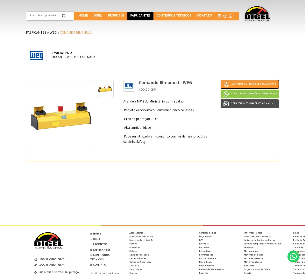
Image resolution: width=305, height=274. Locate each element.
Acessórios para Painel (141, 237)
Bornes (133, 244)
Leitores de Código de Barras (259, 240)
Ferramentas (206, 255)
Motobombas (251, 251)
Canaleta (134, 266)
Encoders (204, 248)
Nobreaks (249, 266)
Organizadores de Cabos (257, 270)
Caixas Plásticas (137, 259)
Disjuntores (205, 237)
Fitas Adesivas (206, 266)
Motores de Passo (253, 255)
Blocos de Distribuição (141, 240)
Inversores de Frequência (257, 237)
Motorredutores (253, 262)
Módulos (248, 248)
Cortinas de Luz (207, 233)
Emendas (204, 244)
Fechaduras (205, 251)
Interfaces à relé (253, 233)
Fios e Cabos (205, 262)
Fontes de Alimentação (211, 270)
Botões (133, 251)
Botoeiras (134, 248)
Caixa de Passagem (139, 255)
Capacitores (135, 270)
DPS (201, 240)
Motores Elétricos (253, 259)
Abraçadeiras (136, 233)
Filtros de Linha (207, 259)
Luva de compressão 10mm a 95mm (262, 244)
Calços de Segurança (140, 262)
